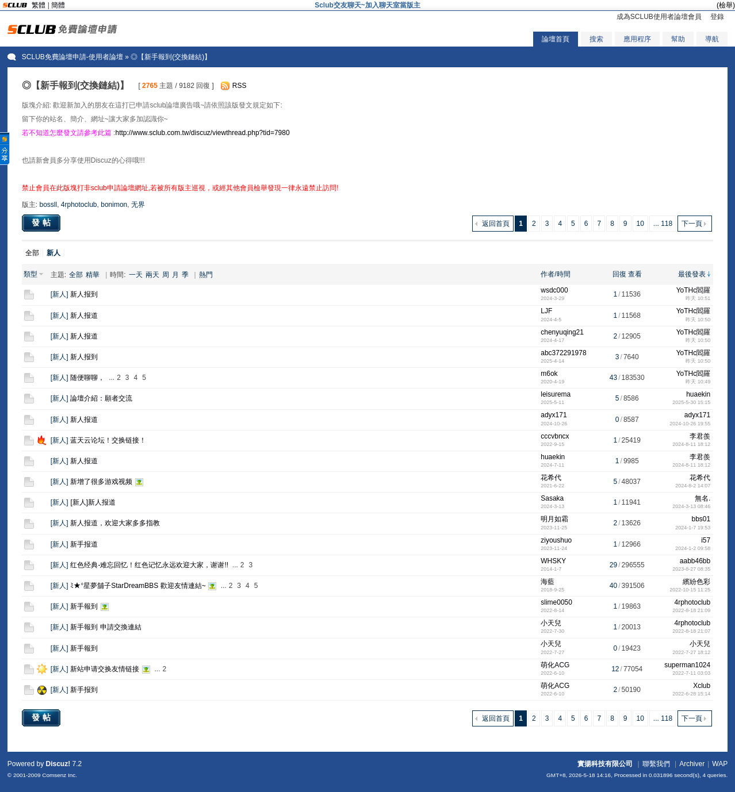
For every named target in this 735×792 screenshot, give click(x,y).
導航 (712, 39)
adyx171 (553, 415)
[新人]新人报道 (93, 502)
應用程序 (637, 39)
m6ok (549, 374)
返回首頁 (496, 224)
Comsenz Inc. (59, 775)
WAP (720, 764)
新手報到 (84, 606)
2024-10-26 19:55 (689, 423)
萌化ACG (555, 665)
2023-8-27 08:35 (691, 569)
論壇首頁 (555, 39)
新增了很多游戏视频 (101, 482)
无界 (138, 205)
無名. (702, 498)
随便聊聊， (87, 378)
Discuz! (57, 764)
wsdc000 (554, 290)
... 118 (662, 224)
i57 (705, 540)
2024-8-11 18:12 (691, 444)
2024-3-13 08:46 (691, 506)
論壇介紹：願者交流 (101, 398)
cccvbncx (555, 436)
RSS (239, 86)
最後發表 (692, 274)
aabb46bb (695, 561)
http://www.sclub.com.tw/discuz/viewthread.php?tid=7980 (202, 133)
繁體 (38, 5)
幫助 (678, 39)
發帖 (42, 222)
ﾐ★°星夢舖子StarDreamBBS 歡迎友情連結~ (137, 586)
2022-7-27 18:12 (691, 652)
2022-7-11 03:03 (691, 673)
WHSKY (553, 561)
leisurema (556, 394)
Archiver (692, 764)
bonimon (114, 205)
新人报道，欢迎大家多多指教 (115, 523)
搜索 (596, 39)
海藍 (547, 582)
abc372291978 (563, 353)
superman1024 (687, 665)
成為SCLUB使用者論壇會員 (659, 17)
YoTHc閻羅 (693, 290)
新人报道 (84, 316)
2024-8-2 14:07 (692, 486)
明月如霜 (554, 519)
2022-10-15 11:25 (689, 590)
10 (640, 224)
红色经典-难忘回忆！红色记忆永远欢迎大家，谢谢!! (149, 565)
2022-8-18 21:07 (691, 631)
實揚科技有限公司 (605, 764)
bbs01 (701, 519)
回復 (619, 274)
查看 (635, 274)
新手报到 (84, 690)
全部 (32, 253)
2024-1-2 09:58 (692, 548)
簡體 (58, 5)
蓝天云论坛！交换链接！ (108, 440)
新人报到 (84, 294)
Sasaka (552, 498)
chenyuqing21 (562, 332)
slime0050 (556, 602)
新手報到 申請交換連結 (105, 627)
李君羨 (700, 436)
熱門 (206, 275)
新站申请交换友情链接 (104, 669)
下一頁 (692, 224)
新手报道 (84, 544)
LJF (546, 311)
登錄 (717, 17)
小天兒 (551, 623)
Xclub (701, 686)
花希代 (551, 478)
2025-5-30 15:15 (691, 402)
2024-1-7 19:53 (692, 527)
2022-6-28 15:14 (691, 694)
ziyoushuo (556, 540)
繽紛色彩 (696, 582)
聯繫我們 (656, 764)
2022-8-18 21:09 (691, 610)
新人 (59, 294)
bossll (48, 205)
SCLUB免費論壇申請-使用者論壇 (72, 57)
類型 (30, 274)
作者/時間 (555, 274)
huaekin (698, 394)
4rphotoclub (79, 205)
